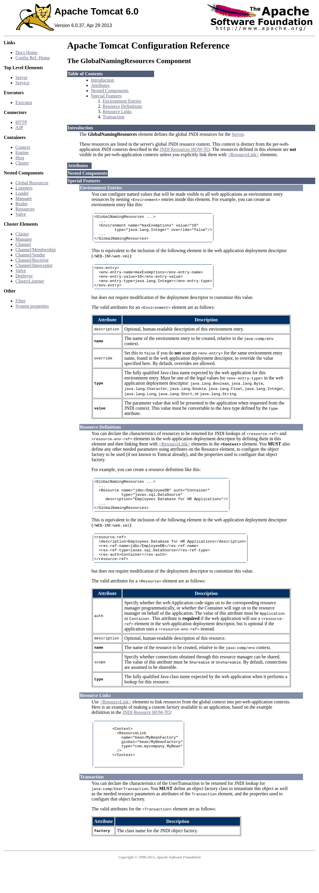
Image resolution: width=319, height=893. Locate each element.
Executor (23, 102)
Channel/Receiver (32, 260)
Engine (21, 152)
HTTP (21, 122)
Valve (20, 214)
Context (22, 147)
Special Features (106, 95)
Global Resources (31, 182)
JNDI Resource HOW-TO (146, 733)
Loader (21, 193)
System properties (32, 306)
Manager (23, 198)
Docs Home (26, 52)
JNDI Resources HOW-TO (185, 149)
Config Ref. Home (32, 57)
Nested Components (110, 90)
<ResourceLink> (243, 154)
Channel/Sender (30, 254)
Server (21, 77)
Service (22, 82)
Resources (25, 208)
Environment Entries (122, 101)
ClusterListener (29, 281)
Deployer (24, 275)
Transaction (113, 116)
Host (19, 157)
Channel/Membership (35, 249)
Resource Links (117, 111)
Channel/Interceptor (34, 265)
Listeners (24, 188)
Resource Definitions (122, 106)
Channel (23, 244)
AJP (19, 127)
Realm (21, 203)
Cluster (22, 163)
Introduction (102, 80)
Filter (20, 300)
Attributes (100, 85)
